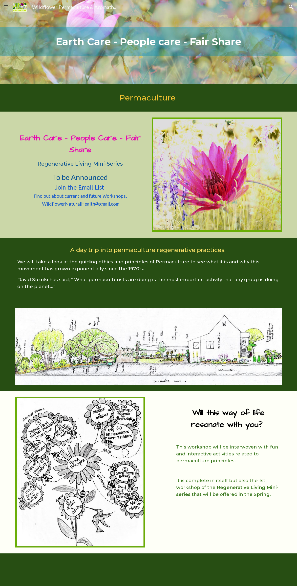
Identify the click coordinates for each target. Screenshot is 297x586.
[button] (6, 7)
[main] (148, 42)
